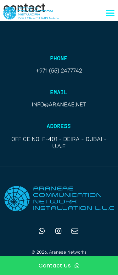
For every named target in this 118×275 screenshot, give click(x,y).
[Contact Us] (59, 265)
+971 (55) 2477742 (59, 70)
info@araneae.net (59, 104)
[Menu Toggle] (110, 13)
